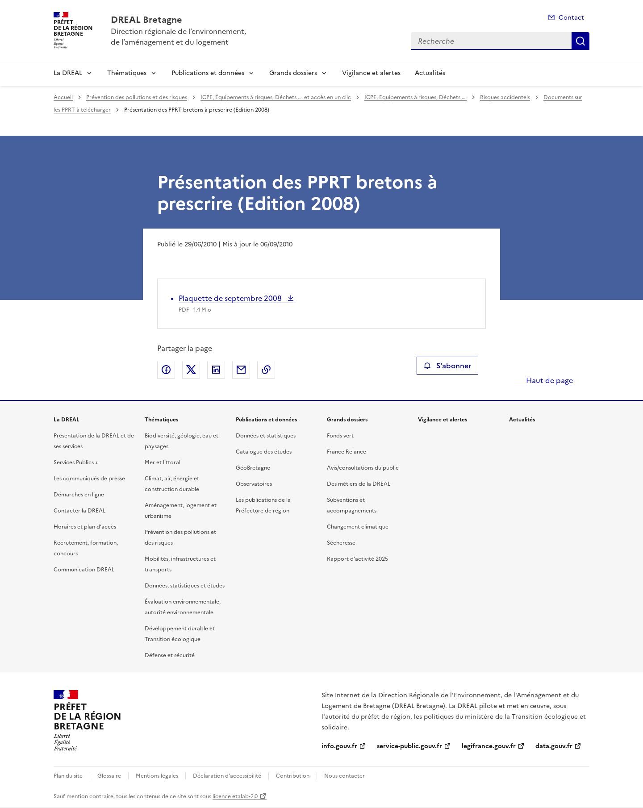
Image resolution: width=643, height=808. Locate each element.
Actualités (430, 73)
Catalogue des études (264, 452)
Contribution (292, 776)
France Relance (346, 452)
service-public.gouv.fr (409, 746)
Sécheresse (341, 543)
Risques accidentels (505, 97)
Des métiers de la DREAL (358, 484)
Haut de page (548, 380)
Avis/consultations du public (363, 468)
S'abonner (447, 365)
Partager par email (241, 370)
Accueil (63, 97)
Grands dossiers (293, 73)
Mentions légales (157, 776)
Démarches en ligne (79, 495)
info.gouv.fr (339, 746)
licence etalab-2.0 (235, 796)
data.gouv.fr (553, 746)
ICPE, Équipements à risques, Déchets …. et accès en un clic (275, 97)
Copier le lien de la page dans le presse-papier (266, 370)
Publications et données (207, 73)
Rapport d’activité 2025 (357, 559)
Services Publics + (76, 462)
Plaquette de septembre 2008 (231, 298)
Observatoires (254, 484)
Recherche (580, 41)
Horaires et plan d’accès (85, 527)
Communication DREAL (84, 570)
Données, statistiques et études (185, 586)
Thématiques (126, 73)
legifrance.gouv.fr (489, 746)
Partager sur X (191, 370)
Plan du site (68, 776)
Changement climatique (357, 527)
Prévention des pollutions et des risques (136, 97)
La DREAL (68, 73)
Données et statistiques (266, 436)
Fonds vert (340, 436)
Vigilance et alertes (371, 73)
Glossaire (109, 776)
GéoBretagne (253, 468)
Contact (571, 17)
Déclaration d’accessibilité (227, 776)
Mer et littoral (162, 462)
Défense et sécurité (170, 655)
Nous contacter (344, 776)
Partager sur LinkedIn (216, 370)
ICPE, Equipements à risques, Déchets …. (415, 97)
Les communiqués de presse (89, 479)
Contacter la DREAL (79, 511)
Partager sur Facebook (166, 370)
